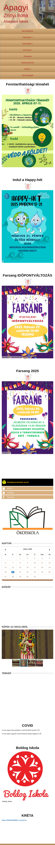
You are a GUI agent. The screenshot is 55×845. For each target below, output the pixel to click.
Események (27, 44)
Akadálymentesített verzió (15, 482)
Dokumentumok (27, 63)
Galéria (27, 69)
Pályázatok (28, 37)
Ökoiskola (27, 56)
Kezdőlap (8, 493)
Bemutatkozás (27, 31)
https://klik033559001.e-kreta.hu (14, 820)
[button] (16, 663)
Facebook (8, 497)
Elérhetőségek (27, 75)
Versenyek (27, 50)
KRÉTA (7, 488)
